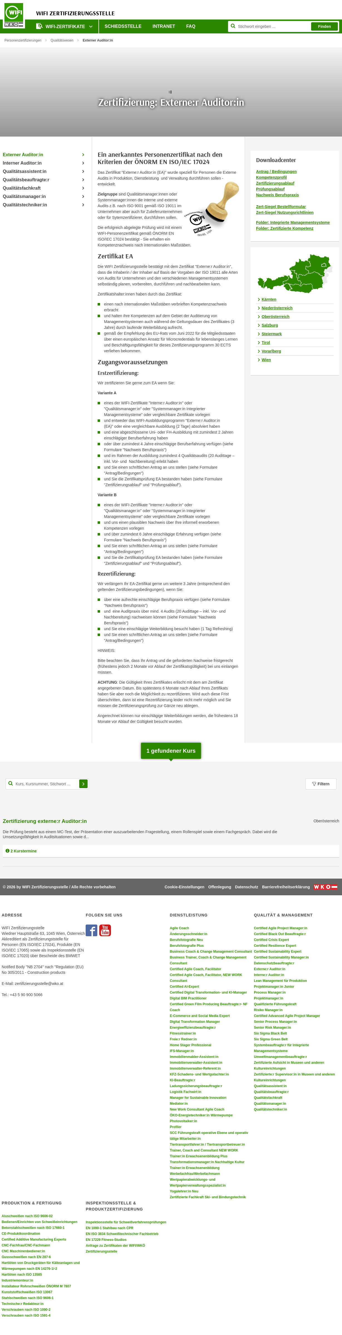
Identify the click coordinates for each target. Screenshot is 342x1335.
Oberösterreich (275, 316)
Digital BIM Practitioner (188, 998)
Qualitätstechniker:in (25, 204)
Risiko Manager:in (268, 1010)
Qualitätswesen (62, 40)
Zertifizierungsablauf (275, 183)
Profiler (176, 1127)
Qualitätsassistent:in (24, 171)
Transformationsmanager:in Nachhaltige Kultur (207, 1162)
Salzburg (270, 325)
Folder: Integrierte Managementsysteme (293, 222)
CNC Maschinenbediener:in (23, 1251)
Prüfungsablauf (270, 189)
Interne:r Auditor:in (269, 975)
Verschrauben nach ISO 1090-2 (26, 1310)
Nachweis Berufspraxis (277, 195)
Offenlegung (219, 887)
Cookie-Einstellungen (184, 887)
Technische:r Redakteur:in (22, 1304)
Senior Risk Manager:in (272, 1028)
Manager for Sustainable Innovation (198, 1098)
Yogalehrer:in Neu (184, 1191)
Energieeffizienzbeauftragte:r (193, 1028)
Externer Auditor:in (23, 154)
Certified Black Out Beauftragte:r (280, 934)
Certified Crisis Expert (271, 940)
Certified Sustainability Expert (277, 951)
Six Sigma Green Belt (271, 1039)
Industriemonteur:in (17, 1280)
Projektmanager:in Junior (274, 987)
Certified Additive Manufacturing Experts (34, 1239)
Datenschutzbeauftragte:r (274, 963)
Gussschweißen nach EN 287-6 (26, 1257)
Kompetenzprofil (271, 177)
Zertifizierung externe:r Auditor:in (45, 821)
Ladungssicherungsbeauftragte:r (196, 1086)
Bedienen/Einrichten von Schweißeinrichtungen (39, 1222)
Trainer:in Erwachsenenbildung (195, 1168)
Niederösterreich (277, 308)
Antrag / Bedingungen (276, 171)
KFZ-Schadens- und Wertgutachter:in (199, 1074)
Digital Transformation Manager (195, 1022)
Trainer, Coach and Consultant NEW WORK (204, 1150)
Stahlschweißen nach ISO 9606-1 (28, 1298)
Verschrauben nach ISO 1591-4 (26, 1315)
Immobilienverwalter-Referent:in (195, 1068)
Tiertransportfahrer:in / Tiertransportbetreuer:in (207, 1144)
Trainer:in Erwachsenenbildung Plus (198, 1156)
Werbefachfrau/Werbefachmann (195, 1174)
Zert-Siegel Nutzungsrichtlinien (285, 212)
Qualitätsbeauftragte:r (26, 179)
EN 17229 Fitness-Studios (106, 1240)
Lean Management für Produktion (280, 981)
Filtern (320, 784)
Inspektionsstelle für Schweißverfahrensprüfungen (126, 1222)
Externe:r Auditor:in (269, 969)
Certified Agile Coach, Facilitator (195, 969)
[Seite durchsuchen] (283, 26)
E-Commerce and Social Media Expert (200, 1016)
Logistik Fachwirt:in (185, 1092)
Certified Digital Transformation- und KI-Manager (208, 992)
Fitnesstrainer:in (183, 1033)
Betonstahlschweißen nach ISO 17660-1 (33, 1228)
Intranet (164, 26)
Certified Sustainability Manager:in (281, 957)
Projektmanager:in (268, 998)
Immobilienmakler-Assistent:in (194, 1057)
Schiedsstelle (123, 26)
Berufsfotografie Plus (187, 946)
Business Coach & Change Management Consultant (211, 951)
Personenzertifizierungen (22, 40)
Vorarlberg (271, 351)
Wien (266, 360)
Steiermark (272, 334)
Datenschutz (246, 887)
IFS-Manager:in (182, 1051)
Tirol (266, 342)
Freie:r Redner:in (183, 1039)
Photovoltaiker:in (183, 1121)
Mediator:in (179, 1104)
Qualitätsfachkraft (22, 188)
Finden (324, 26)
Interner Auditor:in (22, 163)
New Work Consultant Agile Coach (197, 1109)
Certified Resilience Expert (275, 946)
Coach (175, 1010)
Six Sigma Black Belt (270, 1033)
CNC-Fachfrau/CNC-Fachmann (26, 1245)
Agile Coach (179, 928)
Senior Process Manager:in (275, 1022)
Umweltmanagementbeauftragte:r (280, 1057)
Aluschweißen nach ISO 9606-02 (27, 1216)
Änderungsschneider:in (188, 934)
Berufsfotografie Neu (186, 940)
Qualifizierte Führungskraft (275, 1004)
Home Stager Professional (190, 1045)
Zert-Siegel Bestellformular (281, 206)
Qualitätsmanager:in (24, 196)
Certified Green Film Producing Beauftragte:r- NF (208, 1004)
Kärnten (269, 299)
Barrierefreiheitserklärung (286, 887)
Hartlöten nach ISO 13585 (22, 1275)
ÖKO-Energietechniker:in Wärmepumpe (201, 1115)
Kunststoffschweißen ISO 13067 (27, 1292)
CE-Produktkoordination (21, 1234)
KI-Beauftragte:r (182, 1080)
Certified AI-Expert (184, 987)
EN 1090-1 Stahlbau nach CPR (109, 1228)
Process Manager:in (270, 992)
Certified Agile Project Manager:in (280, 928)
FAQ (190, 26)
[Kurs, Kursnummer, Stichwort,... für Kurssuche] (47, 783)
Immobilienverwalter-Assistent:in (196, 1063)
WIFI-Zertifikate (61, 26)
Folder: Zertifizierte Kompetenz (284, 228)
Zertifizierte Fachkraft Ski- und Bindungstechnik (208, 1197)
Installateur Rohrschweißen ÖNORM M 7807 (36, 1286)
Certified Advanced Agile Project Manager (287, 1016)
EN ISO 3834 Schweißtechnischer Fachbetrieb (122, 1234)
